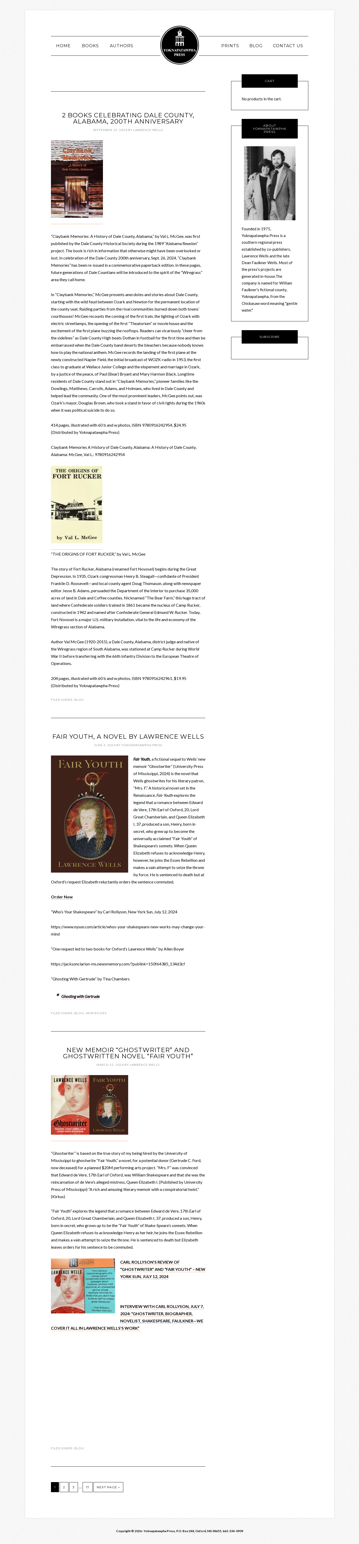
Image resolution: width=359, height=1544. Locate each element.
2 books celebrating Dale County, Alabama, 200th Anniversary (128, 118)
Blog (79, 700)
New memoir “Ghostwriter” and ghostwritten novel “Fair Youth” (128, 1053)
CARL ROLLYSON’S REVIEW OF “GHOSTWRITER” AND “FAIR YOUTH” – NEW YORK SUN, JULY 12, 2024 (162, 1269)
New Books (96, 1013)
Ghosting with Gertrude (80, 996)
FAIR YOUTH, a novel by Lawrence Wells (128, 736)
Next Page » (108, 1487)
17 (87, 1487)
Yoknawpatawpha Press (179, 45)
